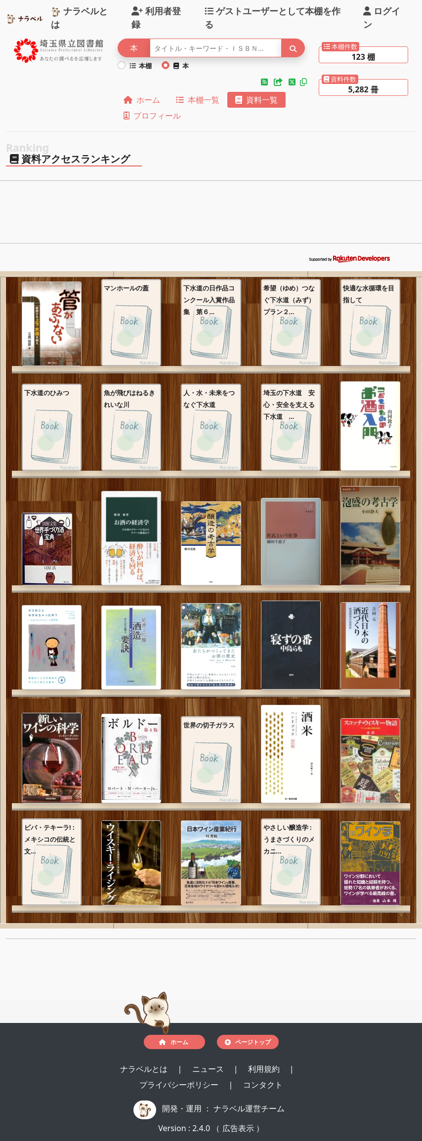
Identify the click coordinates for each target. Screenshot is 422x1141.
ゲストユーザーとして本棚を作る (272, 17)
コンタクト (263, 1084)
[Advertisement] (211, 215)
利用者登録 (156, 17)
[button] (265, 82)
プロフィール (152, 115)
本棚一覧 (197, 99)
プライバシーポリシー (179, 1084)
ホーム (142, 99)
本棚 (140, 65)
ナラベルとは (79, 17)
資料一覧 (256, 99)
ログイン (381, 17)
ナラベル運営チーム (249, 1108)
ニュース (209, 1068)
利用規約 (265, 1068)
